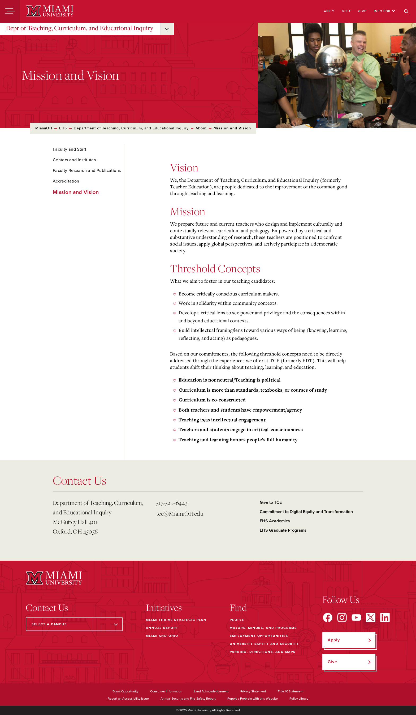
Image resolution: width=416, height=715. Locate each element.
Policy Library (298, 698)
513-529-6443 (171, 502)
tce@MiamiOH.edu (179, 513)
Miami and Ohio (162, 636)
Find (238, 607)
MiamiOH (43, 128)
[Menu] (10, 11)
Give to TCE (271, 502)
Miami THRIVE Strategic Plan (176, 620)
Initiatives (164, 607)
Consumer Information (166, 691)
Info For (384, 11)
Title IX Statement (291, 691)
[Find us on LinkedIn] (385, 617)
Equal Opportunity (125, 691)
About (201, 128)
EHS (63, 128)
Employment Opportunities (259, 636)
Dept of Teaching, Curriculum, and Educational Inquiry (79, 28)
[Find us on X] (370, 617)
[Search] (406, 11)
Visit (346, 11)
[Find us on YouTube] (356, 617)
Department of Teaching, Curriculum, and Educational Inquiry (131, 128)
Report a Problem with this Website (252, 698)
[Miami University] (50, 11)
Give (362, 11)
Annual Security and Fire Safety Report (188, 698)
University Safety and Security (264, 644)
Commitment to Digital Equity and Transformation (306, 511)
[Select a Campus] (74, 624)
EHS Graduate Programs (283, 530)
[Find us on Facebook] (327, 617)
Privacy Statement (253, 691)
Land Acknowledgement (211, 691)
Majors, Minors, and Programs (263, 628)
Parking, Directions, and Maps (263, 652)
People (237, 620)
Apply (329, 11)
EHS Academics (275, 521)
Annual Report (162, 628)
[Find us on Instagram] (342, 617)
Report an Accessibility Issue (128, 698)
